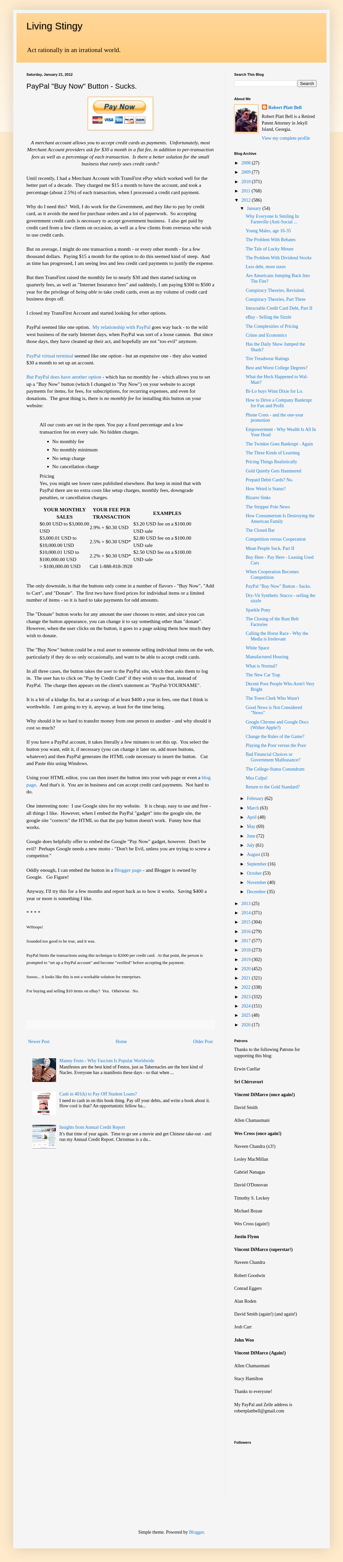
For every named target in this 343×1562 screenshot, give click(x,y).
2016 (246, 931)
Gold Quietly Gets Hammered (273, 471)
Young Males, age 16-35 (268, 230)
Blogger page (127, 870)
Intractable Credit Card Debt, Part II (279, 308)
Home (121, 1041)
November (257, 882)
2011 (246, 190)
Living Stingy (54, 25)
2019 (246, 959)
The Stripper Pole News (268, 506)
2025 (246, 1015)
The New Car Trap (263, 674)
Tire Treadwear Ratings (267, 358)
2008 (246, 162)
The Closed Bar (260, 530)
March (253, 808)
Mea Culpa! (256, 778)
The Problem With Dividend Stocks (279, 257)
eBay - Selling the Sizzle (268, 317)
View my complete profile (286, 138)
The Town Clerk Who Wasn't (272, 698)
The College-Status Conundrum (275, 769)
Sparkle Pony (258, 610)
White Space (257, 647)
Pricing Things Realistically (271, 461)
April (252, 817)
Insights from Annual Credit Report (92, 1127)
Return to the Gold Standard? (273, 786)
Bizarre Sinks (258, 497)
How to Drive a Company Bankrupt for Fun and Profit (279, 403)
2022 (246, 987)
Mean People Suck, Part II (270, 548)
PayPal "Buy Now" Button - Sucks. (278, 586)
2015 (246, 922)
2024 (246, 1006)
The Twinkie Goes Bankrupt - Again (279, 443)
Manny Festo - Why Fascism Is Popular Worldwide (106, 1060)
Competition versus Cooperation (276, 539)
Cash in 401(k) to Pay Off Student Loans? (98, 1094)
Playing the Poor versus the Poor (276, 745)
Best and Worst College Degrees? (277, 367)
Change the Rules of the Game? (275, 736)
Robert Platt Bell (285, 107)
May (251, 826)
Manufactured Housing (267, 656)
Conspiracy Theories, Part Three (275, 299)
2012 (246, 200)
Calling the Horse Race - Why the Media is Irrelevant (277, 636)
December (257, 891)
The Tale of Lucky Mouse (270, 248)
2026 (246, 1024)
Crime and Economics (266, 335)
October (255, 873)
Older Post (203, 1041)
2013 (246, 903)
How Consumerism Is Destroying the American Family (280, 518)
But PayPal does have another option (64, 377)
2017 (246, 940)
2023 (246, 996)
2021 (246, 978)
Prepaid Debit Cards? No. (269, 479)
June (251, 836)
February (256, 798)
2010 (246, 181)
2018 (246, 950)
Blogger (196, 1532)
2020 (246, 968)
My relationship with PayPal (122, 327)
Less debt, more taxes (266, 266)
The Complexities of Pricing (272, 326)
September (257, 864)
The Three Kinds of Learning (273, 452)
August (254, 854)
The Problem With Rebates (271, 239)
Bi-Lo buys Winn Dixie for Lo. (274, 391)
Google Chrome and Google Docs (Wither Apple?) (277, 725)
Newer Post (38, 1041)
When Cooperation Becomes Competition (272, 574)
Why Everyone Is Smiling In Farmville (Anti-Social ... (272, 219)
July (251, 845)
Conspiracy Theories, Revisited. (275, 290)
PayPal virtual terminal (49, 355)
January (254, 208)
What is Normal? (261, 666)
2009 (246, 172)
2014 (246, 912)
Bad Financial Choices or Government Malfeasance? (273, 757)
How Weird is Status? (266, 488)
